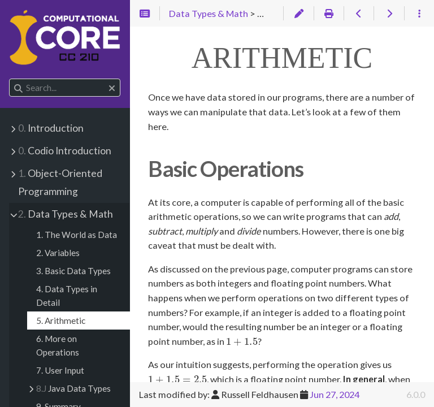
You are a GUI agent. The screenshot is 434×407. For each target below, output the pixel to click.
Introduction (51, 128)
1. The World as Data (76, 235)
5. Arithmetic (60, 320)
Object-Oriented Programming (60, 182)
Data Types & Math (65, 214)
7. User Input (60, 370)
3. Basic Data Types (73, 271)
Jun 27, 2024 (334, 394)
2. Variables (58, 253)
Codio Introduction (64, 151)
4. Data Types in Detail (66, 296)
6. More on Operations (57, 345)
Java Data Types (73, 388)
